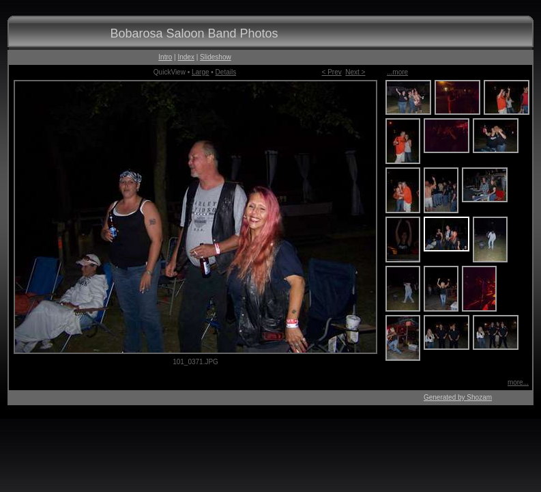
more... (518, 382)
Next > (355, 72)
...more (397, 72)
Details (226, 72)
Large (200, 72)
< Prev (332, 72)
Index (185, 57)
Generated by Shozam (458, 397)
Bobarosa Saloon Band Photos (194, 33)
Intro (165, 57)
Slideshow (215, 57)
